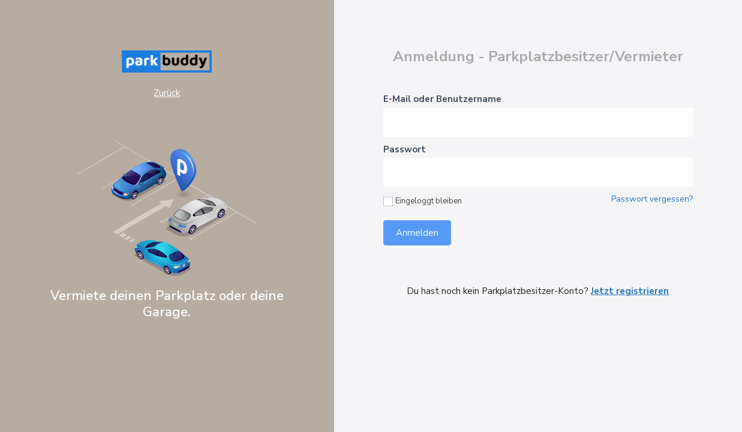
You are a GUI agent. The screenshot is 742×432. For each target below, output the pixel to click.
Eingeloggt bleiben (422, 201)
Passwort (404, 149)
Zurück (167, 93)
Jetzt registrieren (630, 291)
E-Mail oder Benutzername (442, 99)
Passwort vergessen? (652, 199)
